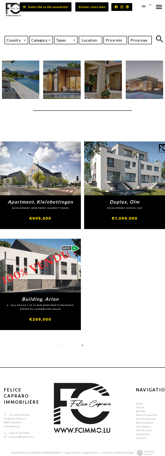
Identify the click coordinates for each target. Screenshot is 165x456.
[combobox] (16, 40)
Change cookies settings (118, 452)
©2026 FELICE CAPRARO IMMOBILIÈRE (35, 452)
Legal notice (72, 452)
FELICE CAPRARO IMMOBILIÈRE (21, 396)
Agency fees (91, 452)
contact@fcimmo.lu (20, 436)
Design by (144, 453)
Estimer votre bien (91, 7)
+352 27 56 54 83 (18, 433)
